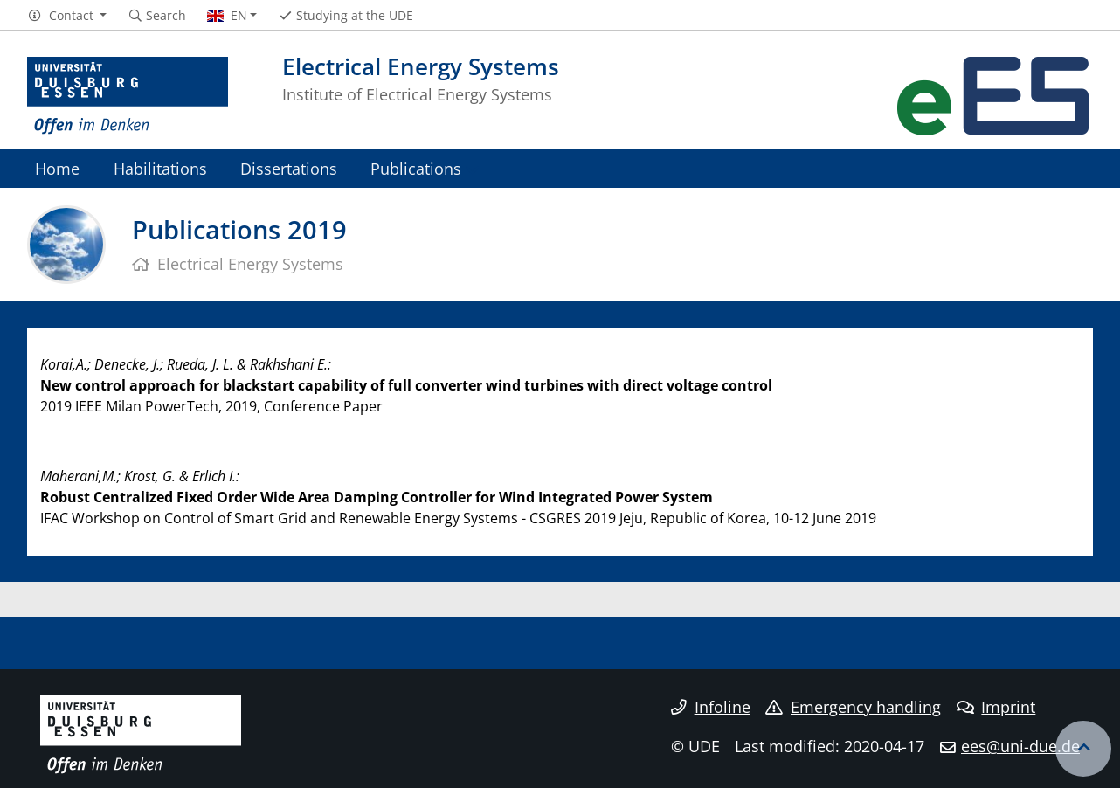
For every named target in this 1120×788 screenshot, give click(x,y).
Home (57, 168)
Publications (415, 168)
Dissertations (288, 168)
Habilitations (160, 168)
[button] (67, 16)
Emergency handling (853, 706)
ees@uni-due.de (1020, 746)
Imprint (996, 706)
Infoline (710, 706)
